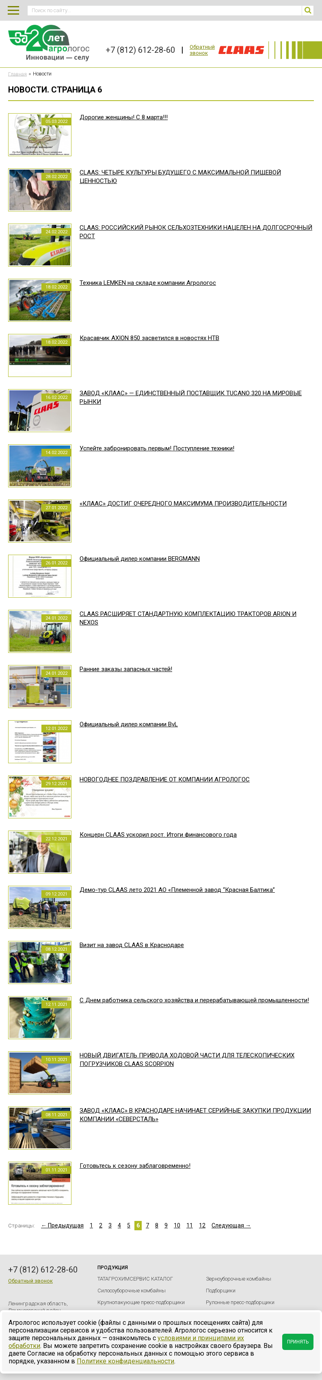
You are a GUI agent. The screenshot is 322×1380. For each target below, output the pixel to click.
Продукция (112, 1267)
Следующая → (231, 1225)
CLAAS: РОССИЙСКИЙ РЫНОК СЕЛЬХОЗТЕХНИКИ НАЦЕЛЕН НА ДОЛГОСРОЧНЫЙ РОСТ (196, 232)
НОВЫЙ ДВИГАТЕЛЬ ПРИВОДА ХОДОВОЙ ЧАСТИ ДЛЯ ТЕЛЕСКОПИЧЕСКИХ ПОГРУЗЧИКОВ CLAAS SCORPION (187, 1060)
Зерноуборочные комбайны (238, 1279)
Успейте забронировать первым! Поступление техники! (157, 448)
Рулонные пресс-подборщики (240, 1302)
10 (177, 1225)
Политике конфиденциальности (125, 1361)
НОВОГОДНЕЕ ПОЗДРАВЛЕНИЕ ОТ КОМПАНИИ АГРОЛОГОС (165, 779)
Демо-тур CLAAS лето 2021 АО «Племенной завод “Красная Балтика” (177, 889)
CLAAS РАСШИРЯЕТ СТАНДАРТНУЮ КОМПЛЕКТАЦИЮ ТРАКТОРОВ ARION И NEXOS (188, 618)
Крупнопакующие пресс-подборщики (141, 1302)
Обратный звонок (202, 50)
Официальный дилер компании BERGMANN (140, 558)
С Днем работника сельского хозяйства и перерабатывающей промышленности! (194, 1000)
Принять (298, 1342)
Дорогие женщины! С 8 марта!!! (124, 117)
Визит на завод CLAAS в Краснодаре (132, 945)
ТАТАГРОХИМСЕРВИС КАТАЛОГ (135, 1279)
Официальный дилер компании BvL (129, 724)
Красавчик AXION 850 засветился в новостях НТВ (149, 338)
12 (202, 1225)
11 (189, 1225)
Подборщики (221, 1290)
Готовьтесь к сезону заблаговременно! (135, 1165)
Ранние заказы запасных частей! (126, 669)
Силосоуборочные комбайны (131, 1290)
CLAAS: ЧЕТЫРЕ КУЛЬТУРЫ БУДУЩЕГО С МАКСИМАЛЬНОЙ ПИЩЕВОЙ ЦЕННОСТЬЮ (180, 177)
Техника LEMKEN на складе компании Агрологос (148, 282)
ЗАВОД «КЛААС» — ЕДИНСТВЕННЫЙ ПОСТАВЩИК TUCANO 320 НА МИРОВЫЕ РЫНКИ (191, 397)
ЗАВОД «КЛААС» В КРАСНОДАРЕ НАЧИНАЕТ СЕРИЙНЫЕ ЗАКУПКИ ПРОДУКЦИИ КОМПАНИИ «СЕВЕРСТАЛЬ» (195, 1115)
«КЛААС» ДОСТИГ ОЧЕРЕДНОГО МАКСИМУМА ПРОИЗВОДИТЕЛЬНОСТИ (183, 503)
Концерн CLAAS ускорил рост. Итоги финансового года (158, 834)
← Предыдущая (62, 1225)
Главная (17, 74)
